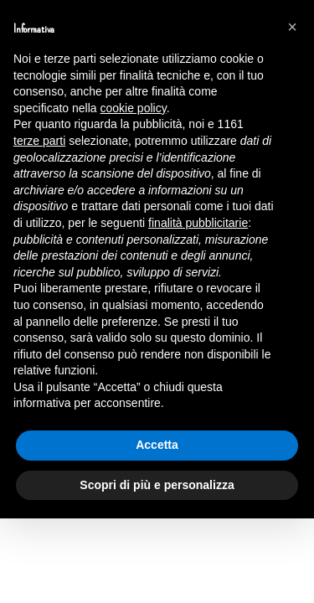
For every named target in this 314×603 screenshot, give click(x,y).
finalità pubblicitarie (198, 222)
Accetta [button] (157, 444)
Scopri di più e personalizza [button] (157, 485)
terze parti (39, 140)
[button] (292, 26)
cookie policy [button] (133, 108)
